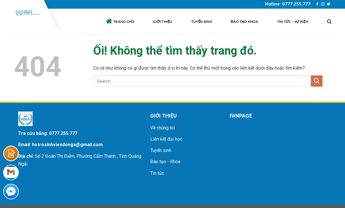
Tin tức (157, 173)
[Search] (329, 21)
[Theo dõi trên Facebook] (317, 4)
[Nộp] (316, 81)
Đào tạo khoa (244, 21)
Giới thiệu (162, 21)
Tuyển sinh (201, 21)
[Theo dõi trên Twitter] (328, 4)
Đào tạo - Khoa (165, 161)
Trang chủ (120, 21)
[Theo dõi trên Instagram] (323, 4)
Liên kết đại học (166, 139)
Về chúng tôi (162, 128)
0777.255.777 (63, 133)
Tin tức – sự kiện (292, 21)
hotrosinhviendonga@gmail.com (67, 144)
